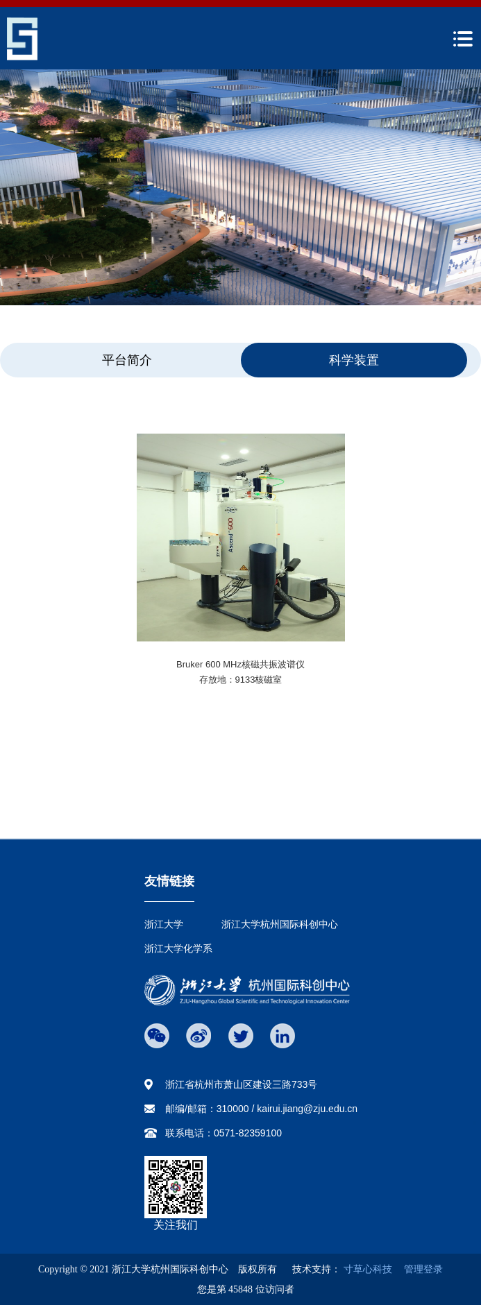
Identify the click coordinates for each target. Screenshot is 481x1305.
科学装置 (354, 360)
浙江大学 (163, 924)
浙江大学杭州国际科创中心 (279, 924)
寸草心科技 (368, 1269)
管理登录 (418, 1269)
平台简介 (127, 360)
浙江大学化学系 (178, 948)
